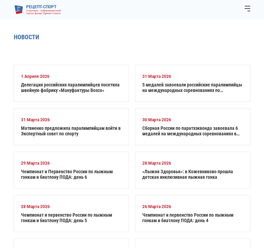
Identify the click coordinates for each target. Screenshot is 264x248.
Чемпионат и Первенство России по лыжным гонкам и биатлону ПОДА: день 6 (67, 174)
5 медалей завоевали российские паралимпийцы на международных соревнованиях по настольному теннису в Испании (192, 87)
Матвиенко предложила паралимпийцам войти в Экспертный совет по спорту (71, 130)
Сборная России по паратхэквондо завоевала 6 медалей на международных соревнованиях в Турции (190, 130)
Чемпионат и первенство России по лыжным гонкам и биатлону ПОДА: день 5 (66, 217)
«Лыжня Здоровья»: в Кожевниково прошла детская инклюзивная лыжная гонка (187, 174)
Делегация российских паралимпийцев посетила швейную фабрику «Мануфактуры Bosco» (70, 87)
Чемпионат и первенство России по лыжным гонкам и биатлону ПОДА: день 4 (187, 217)
